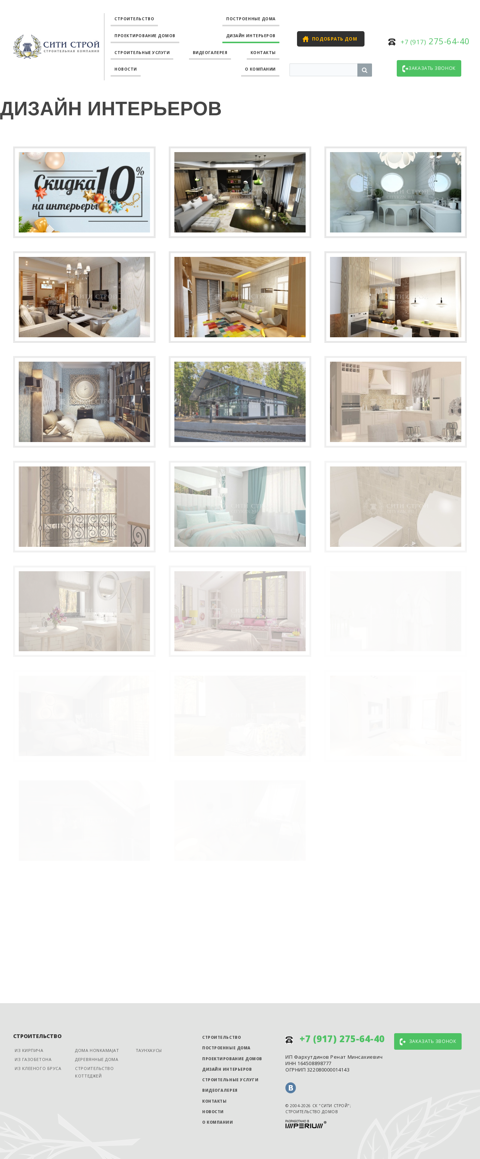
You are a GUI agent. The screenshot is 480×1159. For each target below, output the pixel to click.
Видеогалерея (210, 52)
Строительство (134, 18)
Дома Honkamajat (97, 1050)
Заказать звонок (428, 68)
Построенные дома (251, 18)
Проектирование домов (145, 35)
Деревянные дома (96, 1059)
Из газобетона (33, 1059)
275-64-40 (435, 41)
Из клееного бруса (38, 1068)
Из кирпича (29, 1050)
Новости (125, 69)
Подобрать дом (334, 39)
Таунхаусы (149, 1050)
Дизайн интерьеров (251, 35)
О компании (260, 69)
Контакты (263, 52)
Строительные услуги (142, 52)
